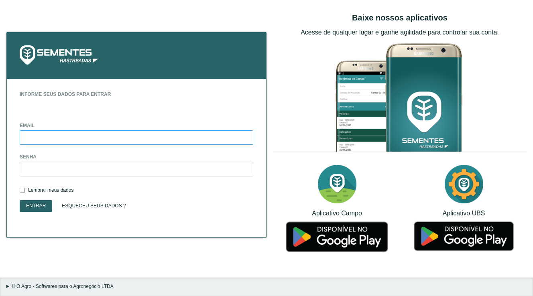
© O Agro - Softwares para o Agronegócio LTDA (63, 286)
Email (27, 125)
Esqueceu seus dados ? (94, 206)
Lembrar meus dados (50, 190)
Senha (28, 157)
